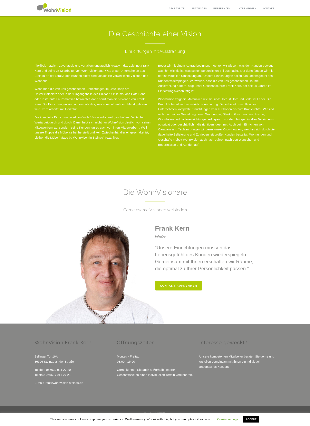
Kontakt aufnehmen (178, 285)
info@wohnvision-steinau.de (64, 383)
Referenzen (222, 8)
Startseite (177, 8)
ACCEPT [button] (251, 419)
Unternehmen (246, 8)
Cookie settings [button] (227, 419)
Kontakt (268, 8)
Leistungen (199, 8)
